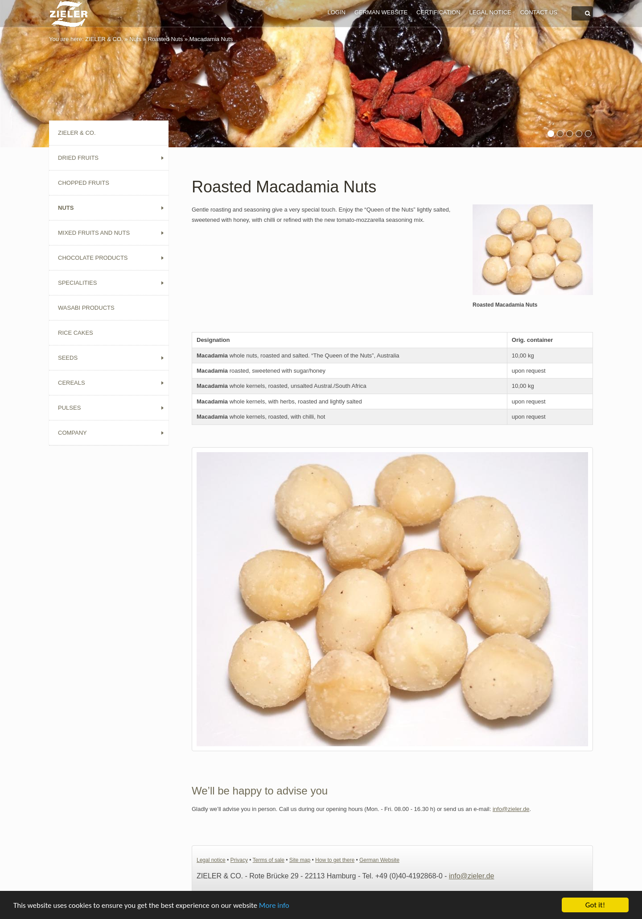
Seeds (68, 357)
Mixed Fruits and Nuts (94, 232)
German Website (380, 12)
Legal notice (490, 12)
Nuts (135, 39)
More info (274, 906)
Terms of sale (268, 860)
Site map (299, 860)
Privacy (239, 860)
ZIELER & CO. (104, 39)
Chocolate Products (93, 257)
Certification (438, 12)
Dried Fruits (78, 157)
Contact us (538, 12)
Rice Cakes (75, 332)
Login (336, 12)
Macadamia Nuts (211, 39)
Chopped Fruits (83, 182)
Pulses (69, 407)
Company (72, 432)
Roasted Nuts (165, 39)
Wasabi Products (86, 307)
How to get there (334, 860)
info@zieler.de (511, 809)
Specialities (77, 282)
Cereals (71, 382)
